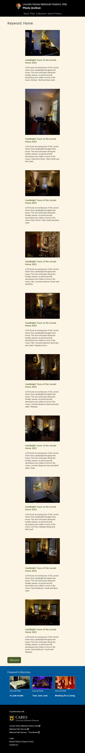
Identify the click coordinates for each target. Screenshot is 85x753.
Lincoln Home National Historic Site (45, 4)
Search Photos (54, 13)
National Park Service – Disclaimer (24, 732)
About (26, 13)
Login (11, 738)
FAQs (32, 13)
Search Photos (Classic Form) (21, 742)
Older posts (14, 660)
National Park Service (19, 729)
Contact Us (13, 745)
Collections (41, 13)
